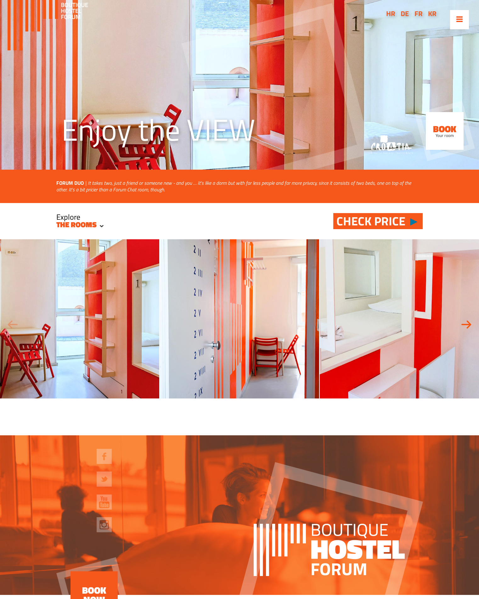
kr (432, 13)
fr (418, 13)
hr (390, 13)
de (405, 13)
